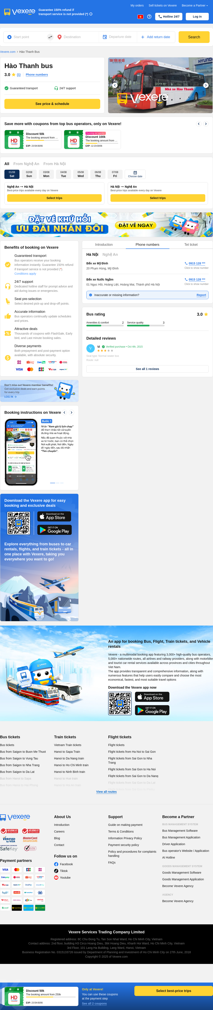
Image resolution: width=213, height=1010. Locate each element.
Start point (21, 37)
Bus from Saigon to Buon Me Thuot (23, 751)
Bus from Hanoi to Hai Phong (19, 785)
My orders (137, 5)
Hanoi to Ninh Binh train (69, 771)
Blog (57, 838)
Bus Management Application (181, 837)
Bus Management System (180, 824)
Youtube (65, 877)
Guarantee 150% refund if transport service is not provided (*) (63, 12)
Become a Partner (195, 5)
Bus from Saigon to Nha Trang (19, 765)
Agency (167, 894)
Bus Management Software (180, 830)
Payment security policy (123, 845)
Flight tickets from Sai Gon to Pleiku (131, 789)
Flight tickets (119, 737)
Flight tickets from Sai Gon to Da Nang (133, 776)
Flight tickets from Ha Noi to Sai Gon (132, 751)
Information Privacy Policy (125, 838)
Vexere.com (8, 51)
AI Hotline (168, 857)
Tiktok (64, 871)
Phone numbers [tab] (147, 244)
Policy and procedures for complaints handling (132, 853)
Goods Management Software (181, 872)
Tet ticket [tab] (191, 244)
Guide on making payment (125, 824)
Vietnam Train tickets (67, 745)
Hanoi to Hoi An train (67, 785)
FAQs (112, 862)
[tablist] (147, 245)
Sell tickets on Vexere (163, 5)
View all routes (106, 791)
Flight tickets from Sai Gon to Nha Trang (130, 760)
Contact (59, 845)
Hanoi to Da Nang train (69, 758)
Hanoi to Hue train (66, 778)
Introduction (61, 824)
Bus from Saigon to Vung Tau (19, 758)
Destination (72, 37)
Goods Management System (182, 866)
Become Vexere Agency (178, 886)
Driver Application (173, 844)
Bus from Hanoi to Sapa (15, 778)
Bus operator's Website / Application (185, 850)
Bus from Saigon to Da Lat (17, 771)
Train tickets (65, 737)
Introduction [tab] (104, 244)
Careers (59, 831)
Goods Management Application (183, 879)
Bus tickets (10, 737)
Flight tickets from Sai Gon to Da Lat (131, 782)
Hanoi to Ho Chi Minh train (71, 765)
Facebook (66, 864)
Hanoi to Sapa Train (67, 751)
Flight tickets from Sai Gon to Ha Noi (132, 769)
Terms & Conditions (121, 831)
